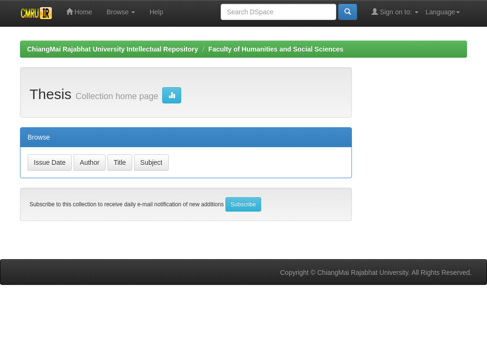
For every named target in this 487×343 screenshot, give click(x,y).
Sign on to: (395, 12)
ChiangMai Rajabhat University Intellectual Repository (112, 49)
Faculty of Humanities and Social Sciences (275, 49)
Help (156, 12)
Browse (121, 12)
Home (79, 12)
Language (443, 12)
